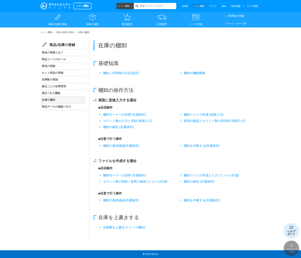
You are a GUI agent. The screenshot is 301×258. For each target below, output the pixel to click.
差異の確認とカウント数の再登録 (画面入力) (214, 121)
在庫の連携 (92, 24)
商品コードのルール (54, 59)
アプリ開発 (252, 6)
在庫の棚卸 (48, 99)
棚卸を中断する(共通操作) (202, 146)
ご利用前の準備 (235, 15)
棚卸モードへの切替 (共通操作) (124, 114)
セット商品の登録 (52, 72)
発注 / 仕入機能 (51, 93)
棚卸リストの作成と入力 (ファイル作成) (211, 175)
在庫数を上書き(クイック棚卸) (124, 227)
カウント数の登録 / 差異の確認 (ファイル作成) (135, 181)
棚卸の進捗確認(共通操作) (121, 146)
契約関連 (235, 6)
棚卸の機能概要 (194, 73)
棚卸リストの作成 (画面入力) (204, 114)
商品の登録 (48, 65)
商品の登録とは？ (52, 52)
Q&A (223, 6)
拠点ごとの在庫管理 (54, 86)
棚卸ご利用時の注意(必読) (121, 73)
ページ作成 (196, 24)
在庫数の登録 (50, 79)
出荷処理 (161, 24)
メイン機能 (124, 6)
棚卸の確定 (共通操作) (118, 127)
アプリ (212, 6)
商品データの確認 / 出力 (56, 106)
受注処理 (127, 24)
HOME (185, 6)
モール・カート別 (236, 23)
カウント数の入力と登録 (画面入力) (127, 121)
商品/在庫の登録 (57, 24)
